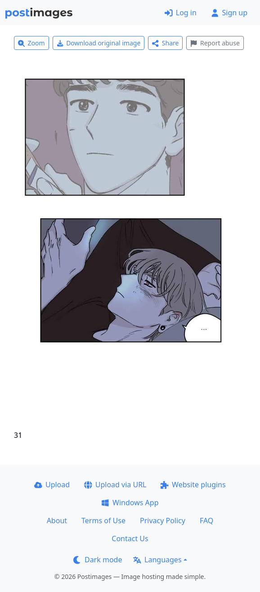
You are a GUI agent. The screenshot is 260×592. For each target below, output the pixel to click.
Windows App (129, 502)
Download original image (99, 43)
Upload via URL (115, 485)
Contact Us (130, 538)
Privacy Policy (162, 520)
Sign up (229, 13)
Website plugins (193, 485)
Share (165, 43)
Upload (52, 485)
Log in (181, 13)
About (57, 520)
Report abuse (214, 43)
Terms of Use (103, 520)
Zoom (31, 43)
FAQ (206, 520)
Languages (157, 560)
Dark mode (97, 560)
